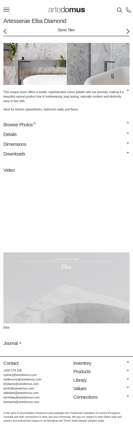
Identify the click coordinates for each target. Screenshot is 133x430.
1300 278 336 (12, 370)
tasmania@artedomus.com (21, 402)
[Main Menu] (6, 10)
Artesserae (16, 21)
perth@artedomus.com (18, 388)
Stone (62, 30)
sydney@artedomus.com (20, 375)
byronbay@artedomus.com (21, 397)
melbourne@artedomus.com (22, 379)
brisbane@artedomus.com (21, 384)
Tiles (71, 30)
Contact (10, 363)
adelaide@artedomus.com (21, 393)
